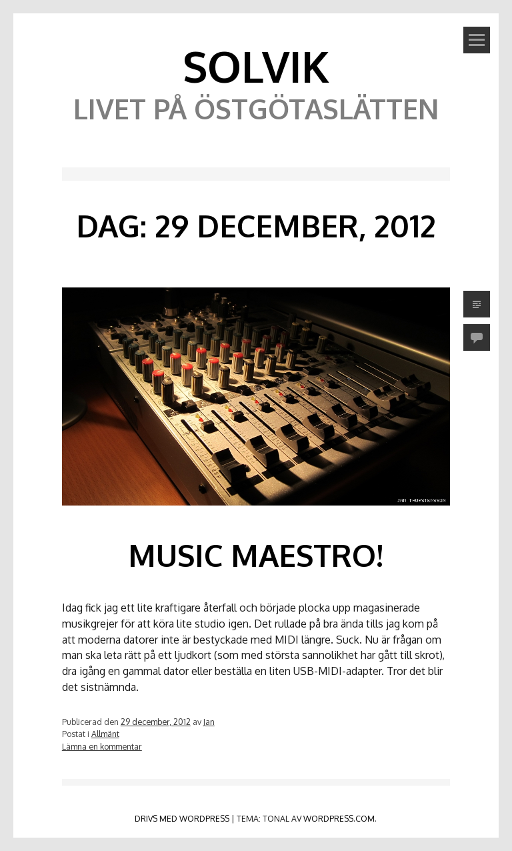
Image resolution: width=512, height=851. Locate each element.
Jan (209, 721)
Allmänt (105, 733)
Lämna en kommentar (102, 746)
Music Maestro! (255, 555)
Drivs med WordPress (182, 818)
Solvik (256, 66)
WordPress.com (339, 818)
